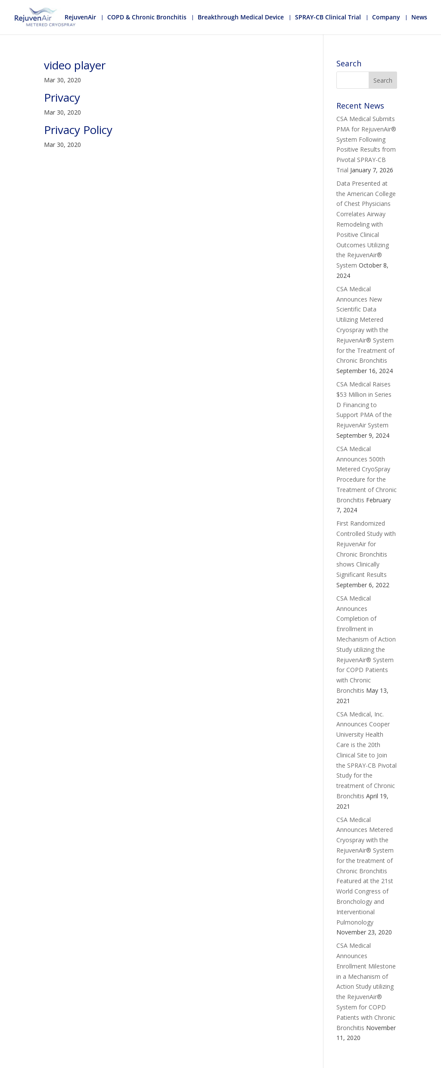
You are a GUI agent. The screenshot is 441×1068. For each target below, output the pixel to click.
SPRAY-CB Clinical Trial (328, 17)
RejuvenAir (80, 17)
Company (386, 17)
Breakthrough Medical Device (241, 17)
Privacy (62, 97)
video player (75, 65)
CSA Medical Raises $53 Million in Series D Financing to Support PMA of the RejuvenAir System (364, 404)
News (419, 17)
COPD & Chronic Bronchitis (146, 17)
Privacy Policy (78, 129)
